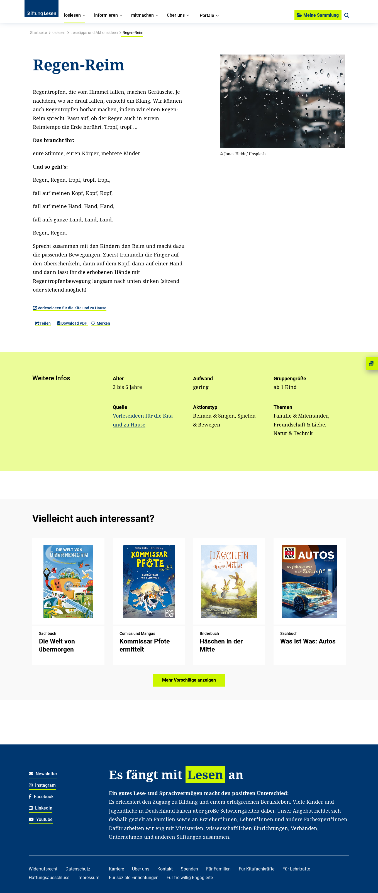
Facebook (41, 796)
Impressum (88, 877)
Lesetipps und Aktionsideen (94, 32)
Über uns (140, 869)
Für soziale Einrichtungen (133, 877)
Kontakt (165, 869)
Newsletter (43, 773)
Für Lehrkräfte (296, 869)
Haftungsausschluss (49, 877)
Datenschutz (77, 869)
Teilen (43, 323)
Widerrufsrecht (43, 869)
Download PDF (72, 323)
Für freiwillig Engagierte (190, 877)
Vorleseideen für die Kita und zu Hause (69, 308)
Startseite (38, 32)
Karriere (116, 869)
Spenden (189, 869)
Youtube (41, 819)
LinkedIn (40, 808)
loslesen (58, 32)
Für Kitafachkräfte (256, 869)
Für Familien (218, 869)
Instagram (42, 785)
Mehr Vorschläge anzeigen (189, 680)
